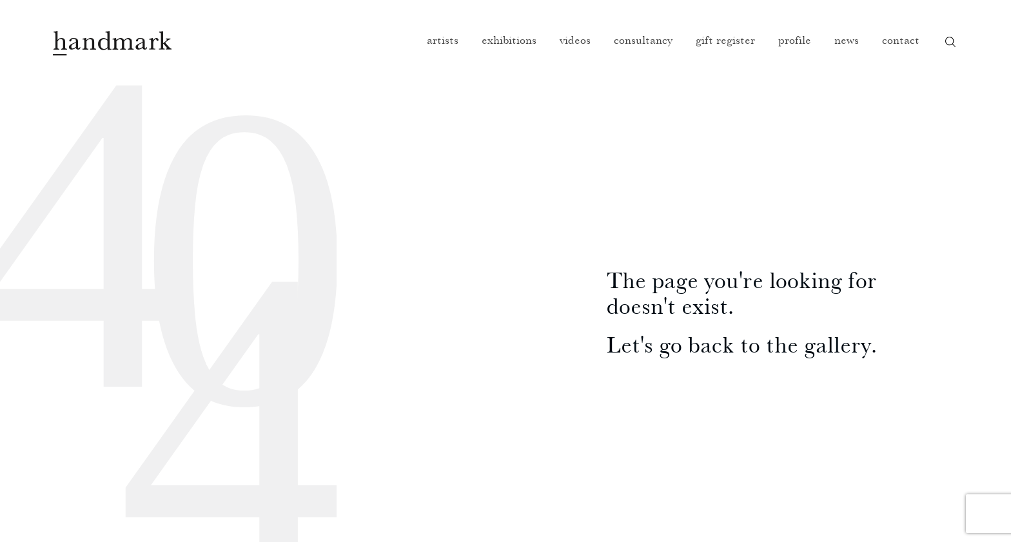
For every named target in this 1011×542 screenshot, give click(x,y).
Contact (900, 39)
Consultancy (643, 39)
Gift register (725, 39)
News (846, 39)
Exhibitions (509, 39)
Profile (794, 39)
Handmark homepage (112, 43)
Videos (575, 39)
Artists (442, 39)
